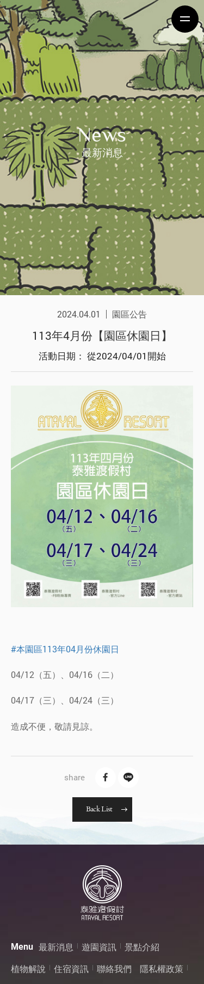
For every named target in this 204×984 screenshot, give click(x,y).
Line (128, 777)
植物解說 (28, 968)
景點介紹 (142, 946)
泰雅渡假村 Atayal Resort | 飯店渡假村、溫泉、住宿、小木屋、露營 (46, 19)
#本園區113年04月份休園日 (65, 649)
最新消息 (56, 946)
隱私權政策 (161, 968)
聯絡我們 (114, 968)
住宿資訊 (71, 968)
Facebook (105, 777)
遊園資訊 (99, 946)
